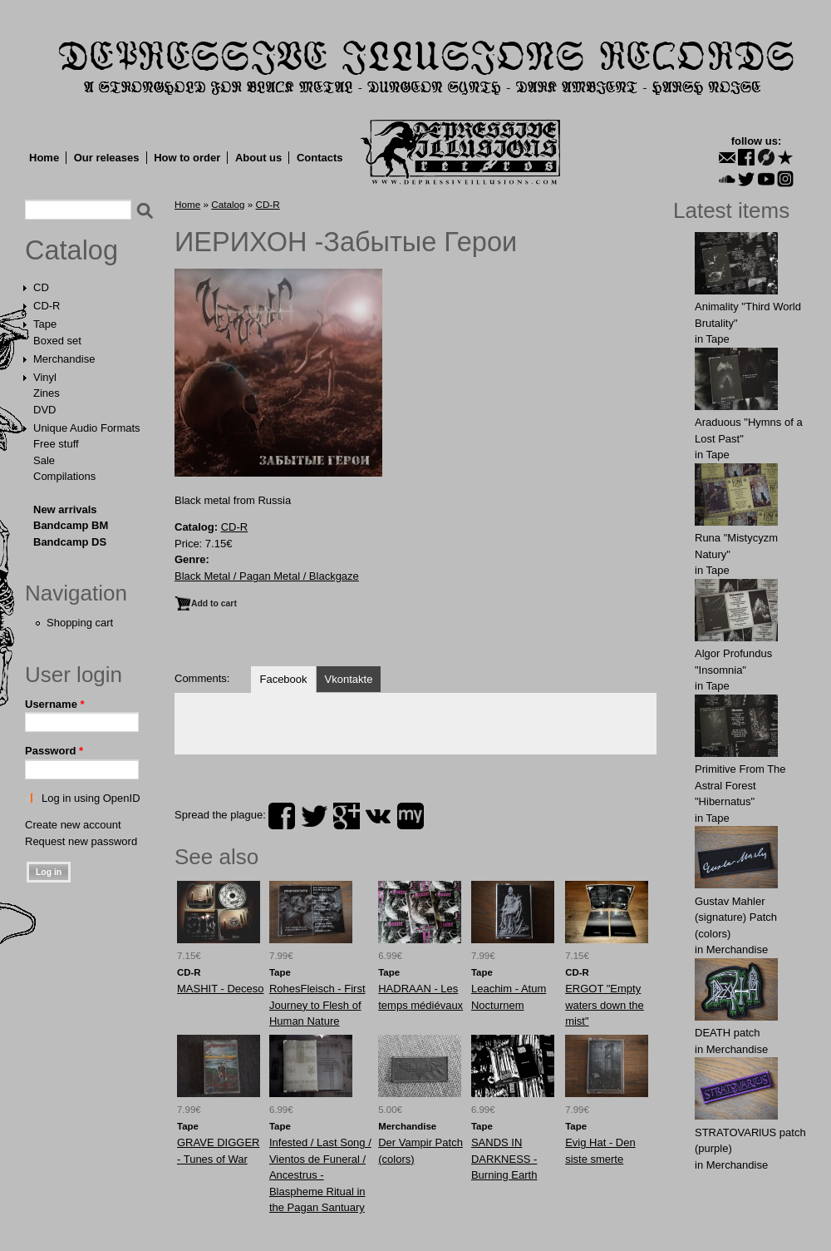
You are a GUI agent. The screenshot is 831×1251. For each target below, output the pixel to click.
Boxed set (57, 340)
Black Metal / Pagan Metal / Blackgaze (267, 576)
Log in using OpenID (91, 798)
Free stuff (56, 444)
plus (346, 816)
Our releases (107, 157)
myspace (410, 816)
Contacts (320, 157)
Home (44, 157)
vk (378, 816)
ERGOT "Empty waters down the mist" (604, 1004)
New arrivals (65, 509)
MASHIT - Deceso (220, 988)
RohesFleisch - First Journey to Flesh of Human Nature (317, 1004)
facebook (281, 816)
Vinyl (45, 377)
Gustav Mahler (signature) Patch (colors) (736, 917)
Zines (46, 393)
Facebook (283, 679)
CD (41, 287)
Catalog (71, 250)
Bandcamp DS (69, 542)
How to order (187, 157)
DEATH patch (727, 1032)
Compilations (64, 476)
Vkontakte (349, 679)
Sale (44, 460)
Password (54, 750)
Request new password (81, 841)
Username (55, 704)
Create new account (73, 824)
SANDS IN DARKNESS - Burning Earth (504, 1158)
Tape (45, 324)
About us (258, 157)
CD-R (47, 305)
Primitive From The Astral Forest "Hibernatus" (740, 785)
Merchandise (64, 359)
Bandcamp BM (70, 525)
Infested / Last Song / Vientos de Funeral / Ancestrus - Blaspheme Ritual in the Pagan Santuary (320, 1175)
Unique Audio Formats (86, 428)
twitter (314, 816)
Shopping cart (80, 622)
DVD (44, 409)
